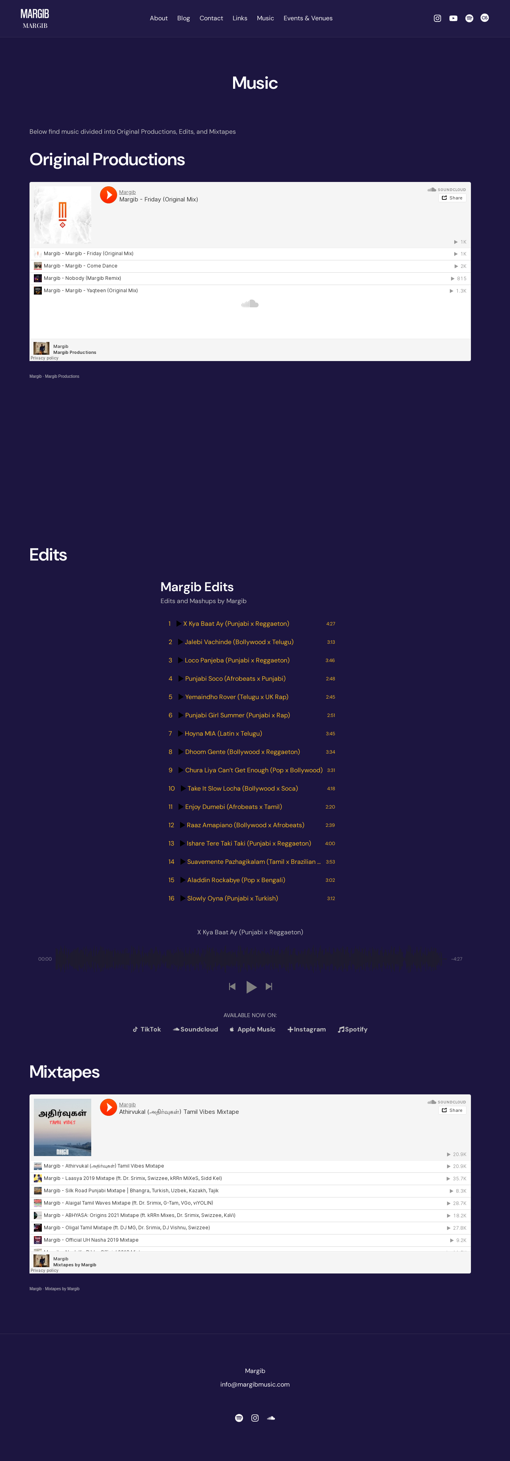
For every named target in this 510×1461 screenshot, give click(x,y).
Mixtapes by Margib (62, 1289)
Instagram (307, 1029)
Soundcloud (195, 1029)
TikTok (147, 1029)
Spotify (353, 1029)
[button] (232, 987)
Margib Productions (62, 376)
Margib (35, 25)
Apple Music (253, 1029)
